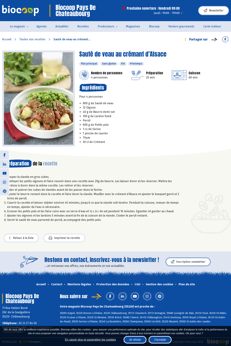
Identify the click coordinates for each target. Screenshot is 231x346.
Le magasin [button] (17, 26)
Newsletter (213, 10)
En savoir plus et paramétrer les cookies (90, 339)
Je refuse (135, 339)
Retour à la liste (21, 238)
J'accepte (160, 339)
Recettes (83, 26)
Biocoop (154, 26)
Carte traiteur (212, 26)
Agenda (41, 26)
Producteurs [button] (106, 26)
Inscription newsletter (188, 262)
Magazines (133, 26)
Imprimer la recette (64, 238)
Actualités (61, 26)
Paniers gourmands (181, 26)
